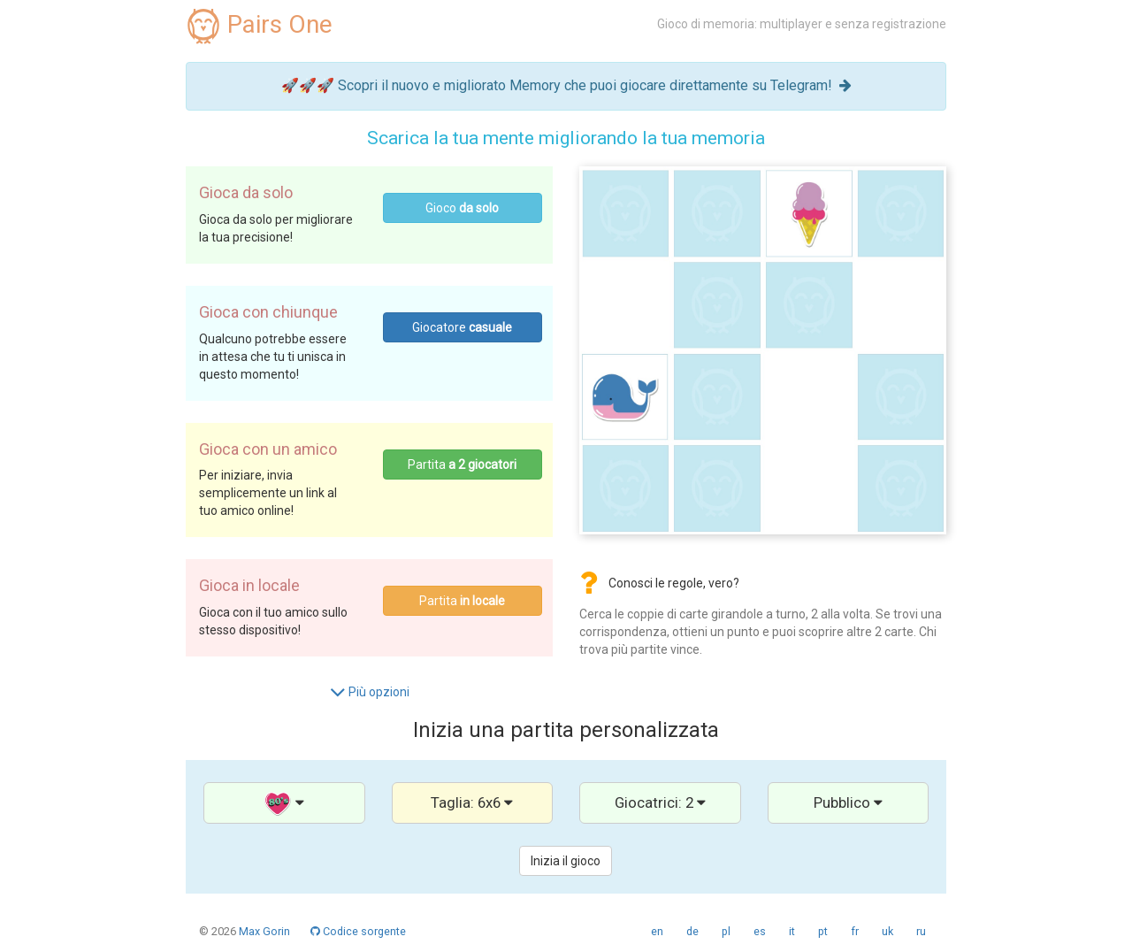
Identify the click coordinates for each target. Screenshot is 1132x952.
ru (921, 931)
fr (855, 931)
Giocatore (462, 327)
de (692, 931)
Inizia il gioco (565, 861)
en (657, 931)
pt (823, 931)
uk (887, 931)
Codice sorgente (358, 931)
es (759, 931)
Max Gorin (264, 931)
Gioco (462, 208)
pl (726, 931)
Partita (462, 464)
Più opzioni (369, 692)
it (792, 931)
